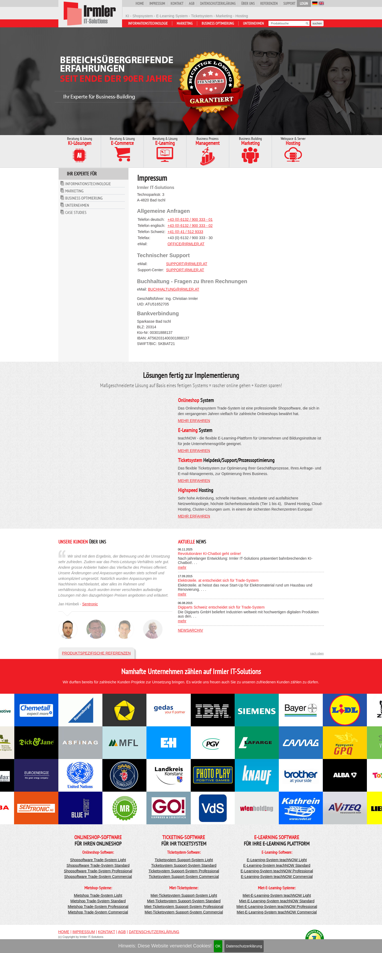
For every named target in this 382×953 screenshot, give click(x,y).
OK (218, 946)
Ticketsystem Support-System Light (184, 860)
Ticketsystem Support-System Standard (183, 865)
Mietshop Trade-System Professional (98, 906)
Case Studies (75, 212)
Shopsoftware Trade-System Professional (98, 871)
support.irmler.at (185, 270)
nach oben (317, 653)
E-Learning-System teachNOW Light (277, 860)
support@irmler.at (186, 264)
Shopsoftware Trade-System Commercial (98, 876)
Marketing (185, 23)
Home (140, 3)
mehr (182, 567)
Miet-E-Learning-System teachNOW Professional (276, 906)
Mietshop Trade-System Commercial (98, 912)
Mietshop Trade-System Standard (98, 901)
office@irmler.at (185, 244)
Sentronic (90, 604)
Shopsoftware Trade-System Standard (98, 865)
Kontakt (177, 3)
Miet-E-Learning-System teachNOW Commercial (277, 912)
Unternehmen (253, 23)
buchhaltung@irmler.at (173, 289)
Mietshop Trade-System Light (98, 895)
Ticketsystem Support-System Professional (184, 871)
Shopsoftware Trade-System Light (98, 860)
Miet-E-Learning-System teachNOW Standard (276, 901)
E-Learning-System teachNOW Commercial (277, 876)
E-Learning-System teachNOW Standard (276, 865)
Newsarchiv (190, 630)
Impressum (157, 3)
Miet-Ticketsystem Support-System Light (183, 895)
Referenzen (269, 3)
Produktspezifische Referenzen (96, 653)
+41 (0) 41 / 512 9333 (185, 232)
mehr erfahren (194, 421)
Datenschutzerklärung (244, 946)
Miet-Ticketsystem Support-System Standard (183, 901)
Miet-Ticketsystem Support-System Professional (183, 906)
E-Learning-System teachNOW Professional (277, 871)
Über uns (248, 3)
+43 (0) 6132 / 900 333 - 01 (189, 219)
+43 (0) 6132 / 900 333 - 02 (189, 225)
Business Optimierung (218, 23)
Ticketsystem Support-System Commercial (184, 876)
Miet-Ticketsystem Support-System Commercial (184, 912)
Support (289, 3)
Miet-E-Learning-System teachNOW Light (277, 895)
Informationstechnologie (148, 23)
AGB (191, 3)
